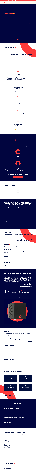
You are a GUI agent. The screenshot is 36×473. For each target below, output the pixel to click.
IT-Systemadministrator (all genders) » (12, 413)
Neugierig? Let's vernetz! (18, 177)
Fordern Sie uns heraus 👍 (9, 13)
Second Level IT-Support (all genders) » (12, 408)
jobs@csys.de (15, 424)
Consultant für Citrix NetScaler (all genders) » (14, 417)
